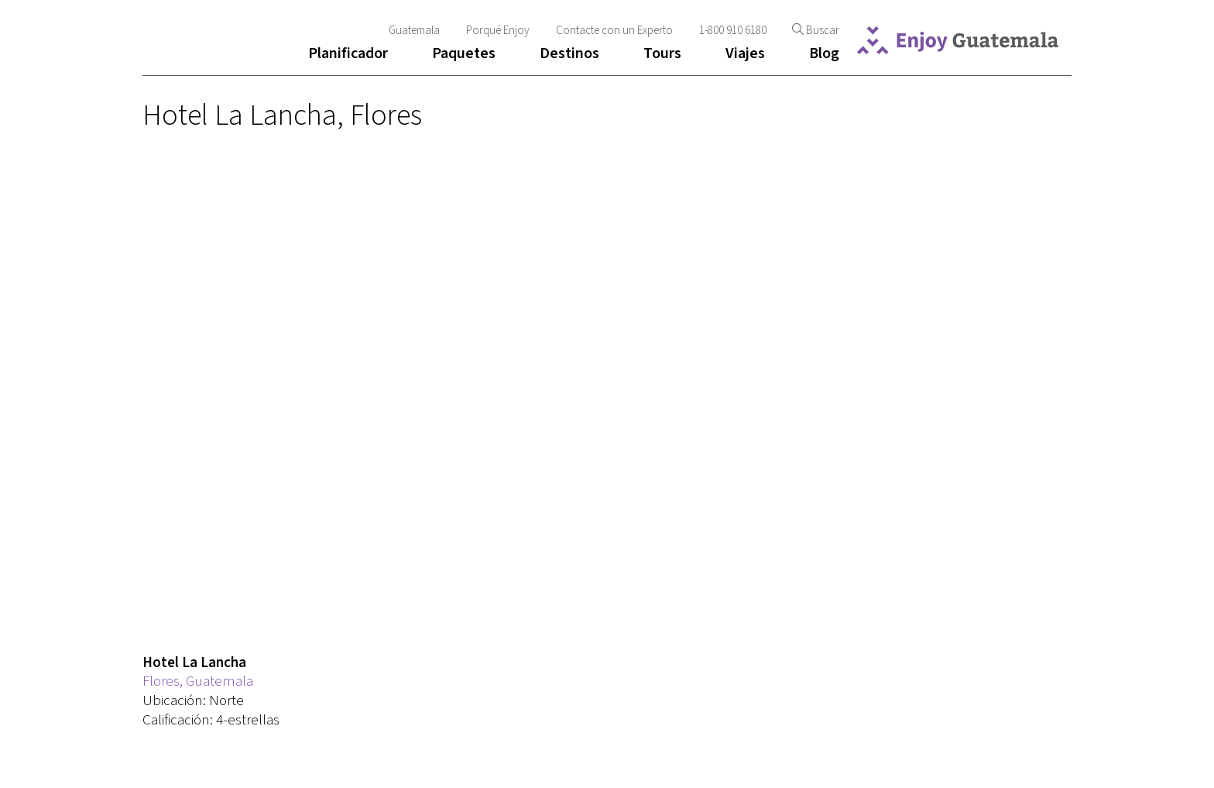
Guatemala (414, 30)
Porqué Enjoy (498, 30)
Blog (824, 53)
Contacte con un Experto (614, 30)
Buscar (815, 30)
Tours (662, 53)
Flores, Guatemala (197, 681)
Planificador (348, 53)
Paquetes (464, 53)
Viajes (745, 53)
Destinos (569, 53)
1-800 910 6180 (734, 30)
